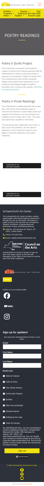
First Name (8, 352)
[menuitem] (8, 11)
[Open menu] (39, 4)
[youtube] (22, 478)
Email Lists (8, 371)
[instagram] (22, 474)
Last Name (7, 362)
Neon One (28, 484)
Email (5, 343)
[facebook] (22, 470)
